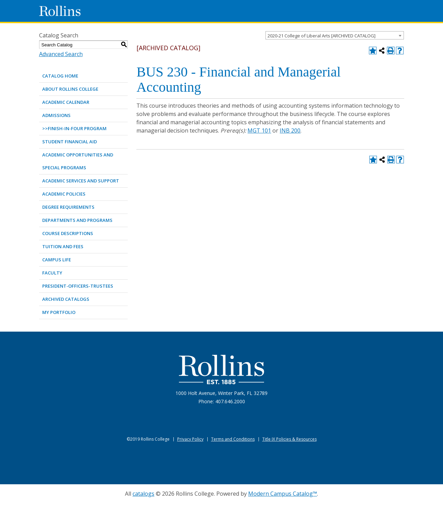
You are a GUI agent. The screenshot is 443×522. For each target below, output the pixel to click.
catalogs (143, 493)
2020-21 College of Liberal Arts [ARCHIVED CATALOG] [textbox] (322, 36)
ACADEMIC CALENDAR (65, 102)
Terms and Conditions (233, 439)
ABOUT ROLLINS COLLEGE (70, 89)
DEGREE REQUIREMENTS (68, 207)
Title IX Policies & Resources (289, 439)
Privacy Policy (190, 439)
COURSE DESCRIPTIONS (67, 233)
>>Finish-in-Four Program (74, 128)
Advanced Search (61, 54)
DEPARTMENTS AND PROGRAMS (77, 220)
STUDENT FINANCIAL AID (69, 141)
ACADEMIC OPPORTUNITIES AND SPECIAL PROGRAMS (77, 161)
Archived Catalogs (65, 299)
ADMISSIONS (56, 115)
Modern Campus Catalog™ (282, 493)
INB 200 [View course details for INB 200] (290, 130)
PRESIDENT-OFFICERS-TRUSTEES (77, 286)
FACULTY (52, 273)
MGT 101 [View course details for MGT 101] (259, 130)
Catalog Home (60, 76)
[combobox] (334, 35)
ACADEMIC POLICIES (63, 194)
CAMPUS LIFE (56, 259)
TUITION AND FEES (62, 246)
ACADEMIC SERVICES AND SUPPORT (80, 181)
